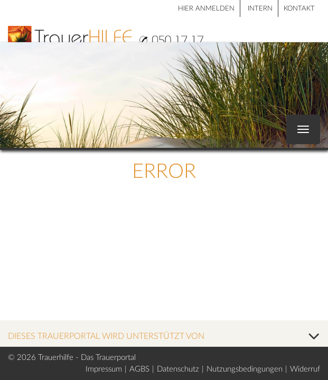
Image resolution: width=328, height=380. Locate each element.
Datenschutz (178, 369)
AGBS (139, 369)
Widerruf (305, 369)
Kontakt (299, 8)
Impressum (104, 369)
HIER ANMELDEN (206, 8)
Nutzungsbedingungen (245, 369)
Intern (260, 8)
